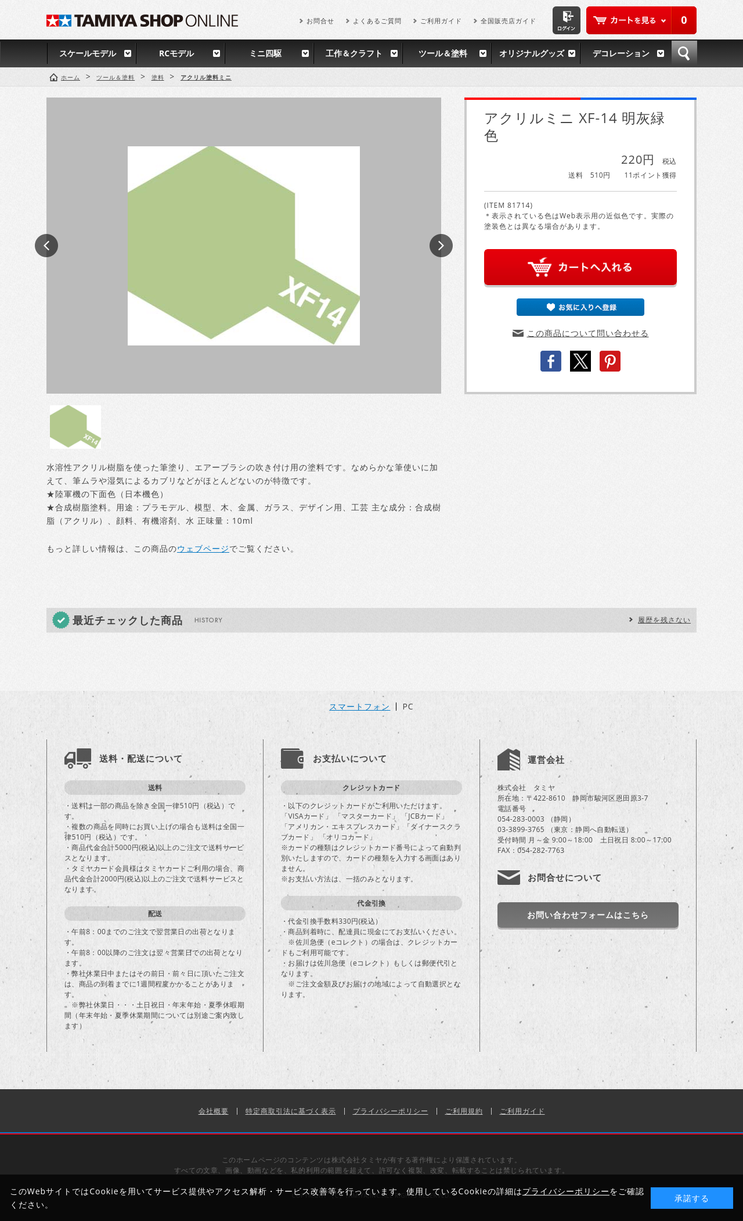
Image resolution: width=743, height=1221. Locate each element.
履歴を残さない (664, 620)
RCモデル (176, 53)
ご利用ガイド (441, 20)
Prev (46, 245)
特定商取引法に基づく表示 (291, 1111)
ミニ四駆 (265, 53)
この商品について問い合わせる (588, 332)
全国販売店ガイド (508, 20)
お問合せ (320, 20)
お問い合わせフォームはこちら (588, 914)
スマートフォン (359, 707)
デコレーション (621, 53)
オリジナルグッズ (531, 53)
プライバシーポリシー (390, 1111)
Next (441, 245)
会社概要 (214, 1111)
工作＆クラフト (354, 53)
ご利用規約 (464, 1111)
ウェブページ (203, 548)
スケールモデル (87, 53)
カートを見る (641, 20)
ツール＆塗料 (443, 53)
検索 (684, 53)
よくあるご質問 (377, 20)
